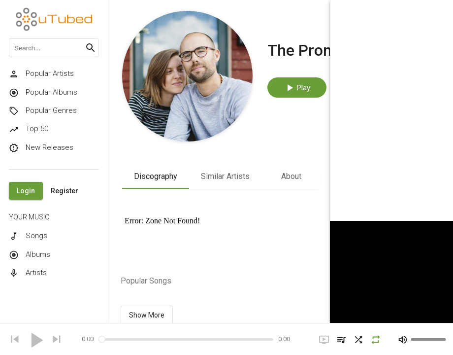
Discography (155, 176)
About (291, 176)
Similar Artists (225, 176)
